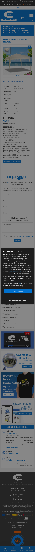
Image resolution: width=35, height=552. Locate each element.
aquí (19, 283)
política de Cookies (15, 272)
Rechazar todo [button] (18, 296)
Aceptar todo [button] (18, 291)
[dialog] (17, 276)
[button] (17, 300)
